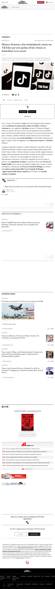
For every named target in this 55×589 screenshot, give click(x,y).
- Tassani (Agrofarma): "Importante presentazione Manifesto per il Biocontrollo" (20, 460)
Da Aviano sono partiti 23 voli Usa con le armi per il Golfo (22, 301)
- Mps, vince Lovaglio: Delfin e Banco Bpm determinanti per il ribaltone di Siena (20, 448)
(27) (6, 194)
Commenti (5, 94)
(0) (51, 230)
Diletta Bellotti (7, 230)
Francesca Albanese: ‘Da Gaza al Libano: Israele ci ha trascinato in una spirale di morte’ (20, 337)
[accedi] (49, 2)
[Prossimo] (51, 204)
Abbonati (41, 2)
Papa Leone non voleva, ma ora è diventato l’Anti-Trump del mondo (28, 186)
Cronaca (6, 37)
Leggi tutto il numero (27, 435)
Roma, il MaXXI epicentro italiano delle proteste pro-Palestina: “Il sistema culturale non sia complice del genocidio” (21, 224)
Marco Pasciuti (7, 361)
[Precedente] (46, 204)
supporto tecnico (19, 557)
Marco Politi (9, 190)
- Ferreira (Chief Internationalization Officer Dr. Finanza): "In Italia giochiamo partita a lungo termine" (25, 465)
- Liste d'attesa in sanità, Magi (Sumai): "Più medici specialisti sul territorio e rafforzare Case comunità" (26, 462)
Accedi (20, 534)
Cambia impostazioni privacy (15, 578)
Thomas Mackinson (8, 377)
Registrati (34, 534)
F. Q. (3, 54)
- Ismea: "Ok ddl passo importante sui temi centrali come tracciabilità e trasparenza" (22, 454)
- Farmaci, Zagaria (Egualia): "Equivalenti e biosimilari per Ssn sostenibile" (19, 457)
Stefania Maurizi (7, 328)
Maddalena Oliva (7, 345)
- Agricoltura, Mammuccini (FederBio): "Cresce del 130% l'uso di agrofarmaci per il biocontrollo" (24, 451)
